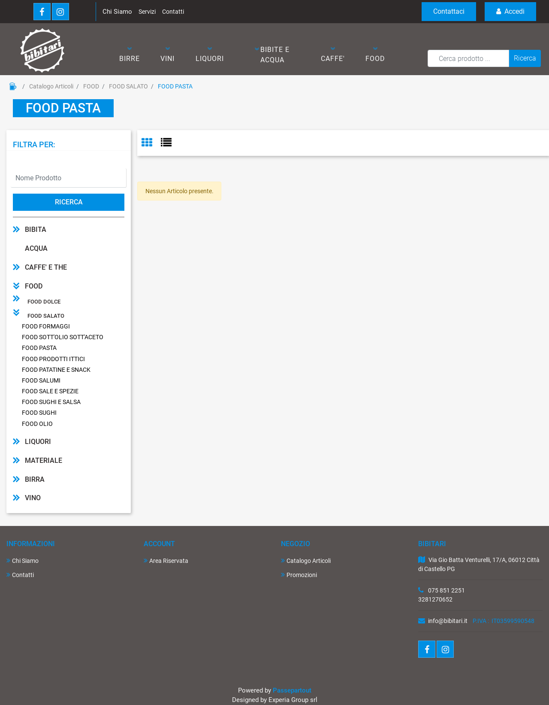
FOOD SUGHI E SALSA (51, 401)
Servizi (147, 11)
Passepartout (292, 690)
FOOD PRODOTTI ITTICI (53, 359)
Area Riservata (166, 560)
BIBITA (35, 229)
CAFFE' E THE (46, 267)
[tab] (151, 143)
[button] (129, 55)
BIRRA (35, 479)
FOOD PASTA (175, 86)
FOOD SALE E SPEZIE (50, 391)
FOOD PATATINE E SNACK (56, 369)
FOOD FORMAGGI (46, 326)
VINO (33, 498)
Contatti (173, 11)
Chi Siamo (117, 11)
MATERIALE (43, 460)
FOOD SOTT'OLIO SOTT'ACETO (62, 337)
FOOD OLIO (37, 423)
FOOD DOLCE (43, 301)
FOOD (91, 86)
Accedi (510, 11)
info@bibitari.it (448, 620)
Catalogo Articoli (51, 86)
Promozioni (299, 574)
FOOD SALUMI (41, 380)
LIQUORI (38, 442)
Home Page (12, 86)
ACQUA (36, 248)
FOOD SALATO (128, 86)
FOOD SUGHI (39, 412)
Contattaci (449, 11)
